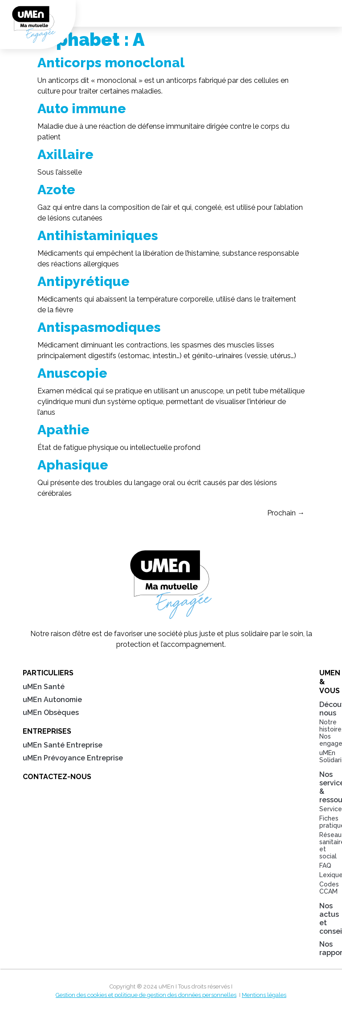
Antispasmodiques (99, 327)
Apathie (63, 429)
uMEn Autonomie (52, 699)
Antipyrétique (83, 281)
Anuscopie (72, 373)
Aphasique (72, 465)
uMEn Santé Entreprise (62, 745)
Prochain (286, 513)
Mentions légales (264, 995)
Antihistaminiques (97, 235)
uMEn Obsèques (51, 712)
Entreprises (47, 731)
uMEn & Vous (323, 682)
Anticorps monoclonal (111, 62)
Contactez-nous (57, 776)
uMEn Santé (44, 686)
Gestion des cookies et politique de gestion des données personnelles (146, 995)
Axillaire (65, 154)
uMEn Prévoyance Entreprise (73, 758)
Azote (56, 189)
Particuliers (48, 673)
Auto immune (81, 108)
